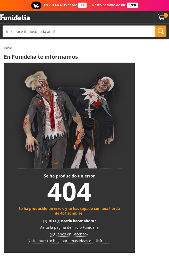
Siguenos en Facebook (69, 234)
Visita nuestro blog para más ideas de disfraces (69, 240)
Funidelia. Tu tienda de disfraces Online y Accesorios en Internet (15, 17)
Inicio (8, 48)
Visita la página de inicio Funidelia (69, 227)
